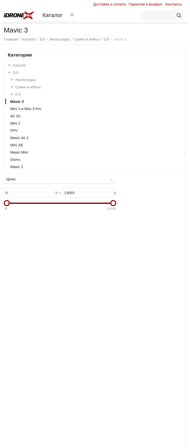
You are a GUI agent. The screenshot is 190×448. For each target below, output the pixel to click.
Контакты (174, 4)
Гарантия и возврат (145, 4)
